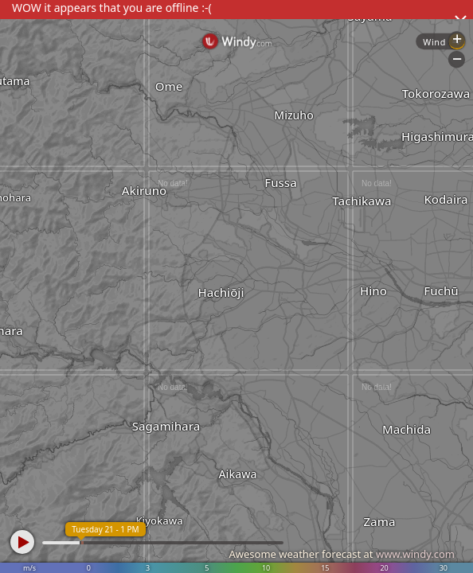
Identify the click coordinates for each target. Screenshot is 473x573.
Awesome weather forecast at (342, 554)
